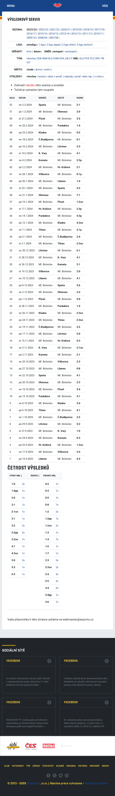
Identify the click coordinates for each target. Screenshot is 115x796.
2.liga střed (68, 44)
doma (38, 69)
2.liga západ (53, 44)
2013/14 (64, 33)
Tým (28, 782)
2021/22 (54, 29)
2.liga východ (84, 44)
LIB (66, 58)
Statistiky (48, 782)
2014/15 (53, 33)
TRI (102, 58)
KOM (56, 58)
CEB (38, 58)
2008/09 (42, 37)
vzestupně (70, 51)
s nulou (98, 76)
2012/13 (75, 33)
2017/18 (99, 29)
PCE (87, 58)
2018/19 (88, 29)
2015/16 (42, 33)
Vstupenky (18, 782)
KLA (50, 58)
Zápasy (36, 782)
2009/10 (31, 37)
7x (57, 539)
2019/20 (76, 29)
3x (57, 560)
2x (23, 484)
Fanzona (71, 782)
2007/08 (53, 37)
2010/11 (98, 33)
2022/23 (43, 29)
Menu (11, 6)
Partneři (94, 782)
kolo (29, 51)
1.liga (42, 44)
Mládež (60, 782)
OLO (81, 58)
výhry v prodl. (55, 76)
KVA (61, 58)
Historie (82, 782)
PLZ (92, 58)
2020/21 (65, 29)
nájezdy (68, 76)
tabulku (30, 85)
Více (105, 6)
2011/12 (87, 33)
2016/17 (31, 33)
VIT (28, 62)
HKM (44, 58)
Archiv (105, 782)
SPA (97, 58)
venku (47, 69)
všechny (31, 58)
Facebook (13, 706)
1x (23, 490)
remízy (42, 76)
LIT (71, 58)
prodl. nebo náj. (83, 76)
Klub (6, 782)
